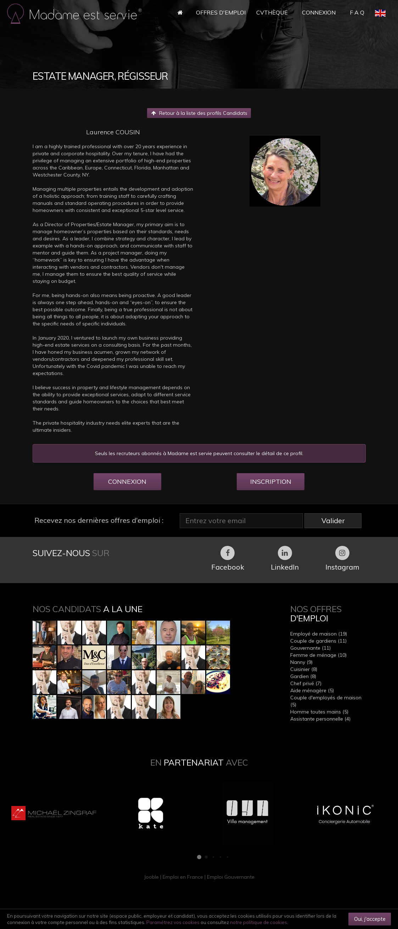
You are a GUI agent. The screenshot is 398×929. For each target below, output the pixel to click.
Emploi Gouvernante (230, 877)
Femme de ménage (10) (318, 655)
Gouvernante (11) (310, 648)
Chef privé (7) (305, 683)
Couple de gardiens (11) (318, 641)
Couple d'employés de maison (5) (325, 701)
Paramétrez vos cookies (173, 922)
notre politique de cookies (258, 922)
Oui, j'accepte (370, 919)
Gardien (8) (303, 676)
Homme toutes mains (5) (319, 712)
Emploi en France (183, 877)
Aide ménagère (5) (312, 690)
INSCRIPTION (270, 481)
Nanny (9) (301, 662)
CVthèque (272, 12)
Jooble (151, 877)
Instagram (342, 558)
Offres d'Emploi (221, 12)
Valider (333, 520)
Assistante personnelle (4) (320, 719)
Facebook (227, 558)
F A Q (357, 12)
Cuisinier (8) (303, 669)
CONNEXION (127, 481)
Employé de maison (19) (318, 634)
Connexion (319, 12)
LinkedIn (285, 558)
